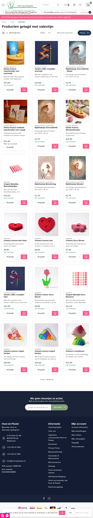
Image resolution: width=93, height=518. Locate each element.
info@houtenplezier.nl (16, 461)
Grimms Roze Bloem (75, 240)
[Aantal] (17, 89)
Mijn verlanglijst (78, 439)
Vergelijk (10, 90)
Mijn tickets (76, 435)
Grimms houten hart (44, 240)
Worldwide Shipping (57, 476)
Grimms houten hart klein (15, 240)
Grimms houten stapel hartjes (14, 352)
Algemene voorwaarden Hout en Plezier (57, 437)
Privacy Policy (54, 448)
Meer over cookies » (82, 513)
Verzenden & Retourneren (53, 457)
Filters (84, 33)
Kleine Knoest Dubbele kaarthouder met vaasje (14, 128)
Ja (62, 513)
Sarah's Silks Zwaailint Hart (14, 296)
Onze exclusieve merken (55, 471)
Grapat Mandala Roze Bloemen (75, 296)
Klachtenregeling (55, 487)
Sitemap (51, 466)
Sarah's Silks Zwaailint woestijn (45, 70)
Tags (12, 22)
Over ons (52, 431)
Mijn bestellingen (79, 431)
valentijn (21, 22)
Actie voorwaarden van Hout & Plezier (57, 481)
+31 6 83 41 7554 (13, 447)
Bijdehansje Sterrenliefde (46, 127)
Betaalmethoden (55, 452)
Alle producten (78, 446)
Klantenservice (54, 462)
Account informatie (80, 427)
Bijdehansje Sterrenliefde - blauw (77, 70)
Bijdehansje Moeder (75, 184)
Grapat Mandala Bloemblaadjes (11, 185)
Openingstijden (54, 427)
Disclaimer (52, 444)
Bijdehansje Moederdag (45, 184)
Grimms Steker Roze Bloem (44, 296)
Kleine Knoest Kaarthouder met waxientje (11, 71)
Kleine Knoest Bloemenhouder (73, 128)
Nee (70, 513)
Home (4, 22)
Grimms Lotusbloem (75, 351)
